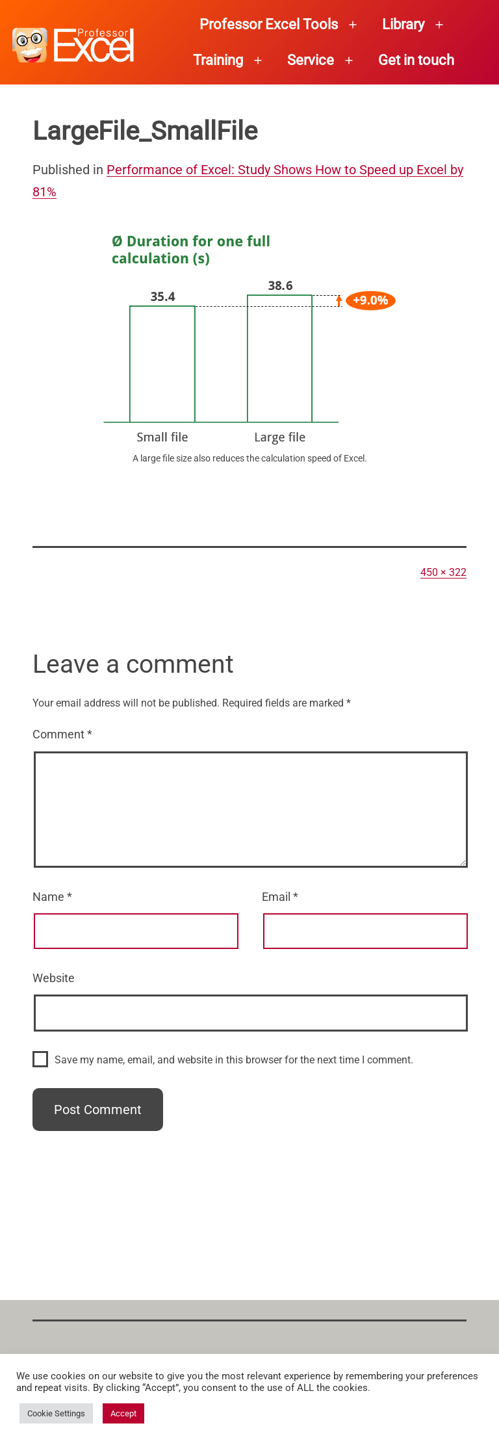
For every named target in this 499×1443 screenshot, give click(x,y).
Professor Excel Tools (268, 24)
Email (280, 897)
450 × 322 (443, 572)
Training (218, 60)
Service (310, 60)
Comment (62, 734)
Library (403, 24)
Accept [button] (123, 1413)
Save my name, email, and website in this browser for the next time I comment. (234, 1060)
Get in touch (416, 60)
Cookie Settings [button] (56, 1413)
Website (53, 978)
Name (52, 897)
